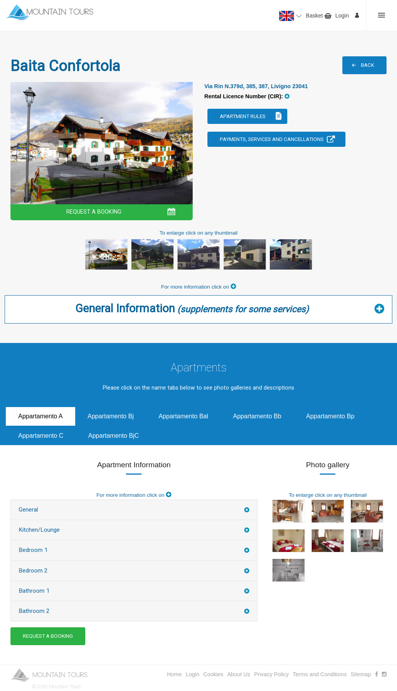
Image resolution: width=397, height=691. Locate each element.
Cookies (213, 674)
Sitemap (360, 674)
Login (342, 15)
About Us (238, 674)
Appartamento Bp (330, 416)
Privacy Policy (271, 674)
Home (174, 674)
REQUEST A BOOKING (93, 212)
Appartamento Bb (257, 416)
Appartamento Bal (183, 416)
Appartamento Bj (111, 416)
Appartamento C (41, 435)
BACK (367, 65)
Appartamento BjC (113, 435)
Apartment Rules (243, 116)
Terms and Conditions (320, 674)
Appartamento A (40, 416)
